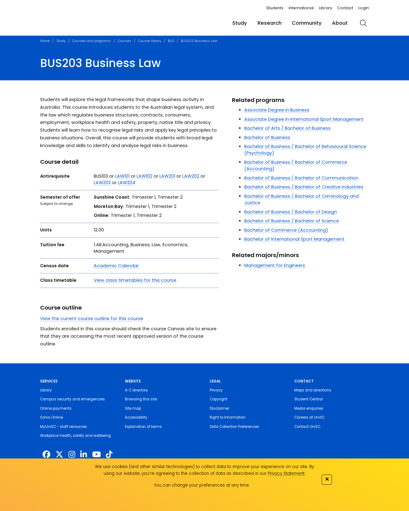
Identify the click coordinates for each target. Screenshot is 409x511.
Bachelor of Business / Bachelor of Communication (301, 178)
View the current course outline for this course (91, 318)
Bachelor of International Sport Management (294, 239)
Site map (133, 408)
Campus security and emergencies (72, 399)
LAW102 (144, 176)
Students (274, 8)
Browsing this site (141, 399)
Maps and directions (312, 390)
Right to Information (228, 417)
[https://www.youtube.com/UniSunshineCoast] (96, 454)
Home (45, 41)
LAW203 (102, 182)
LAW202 (190, 176)
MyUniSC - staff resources (63, 426)
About (340, 23)
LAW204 (126, 182)
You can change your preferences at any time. (202, 485)
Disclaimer (219, 408)
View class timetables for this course (135, 280)
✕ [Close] (327, 479)
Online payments (56, 408)
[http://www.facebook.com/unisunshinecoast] (46, 454)
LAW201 (167, 176)
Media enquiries (308, 408)
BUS (171, 41)
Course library (149, 41)
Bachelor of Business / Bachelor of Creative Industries (303, 187)
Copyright (218, 399)
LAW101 (122, 176)
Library (325, 8)
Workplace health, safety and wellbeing (75, 435)
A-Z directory (136, 390)
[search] (363, 23)
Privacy (216, 390)
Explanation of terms (143, 426)
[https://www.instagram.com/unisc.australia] (71, 454)
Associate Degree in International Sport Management (304, 119)
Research (270, 23)
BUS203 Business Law (199, 41)
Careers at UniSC (309, 417)
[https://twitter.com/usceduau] (59, 454)
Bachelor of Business (267, 137)
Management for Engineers (274, 265)
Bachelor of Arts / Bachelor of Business (287, 128)
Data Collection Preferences (234, 426)
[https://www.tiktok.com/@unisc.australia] (109, 454)
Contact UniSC (307, 426)
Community (307, 23)
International (301, 8)
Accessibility (136, 417)
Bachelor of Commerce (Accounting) (286, 230)
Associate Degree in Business (276, 110)
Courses (124, 41)
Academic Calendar (116, 266)
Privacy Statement (286, 473)
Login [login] (363, 8)
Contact (345, 8)
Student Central (308, 399)
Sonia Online (51, 417)
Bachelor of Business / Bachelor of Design (290, 212)
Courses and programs (91, 41)
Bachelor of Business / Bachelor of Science (291, 221)
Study (239, 23)
